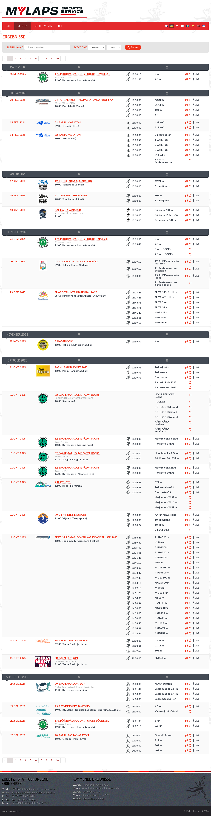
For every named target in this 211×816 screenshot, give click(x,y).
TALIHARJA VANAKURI (68, 209)
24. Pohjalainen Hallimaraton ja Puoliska (28, 792)
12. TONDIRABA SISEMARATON (73, 180)
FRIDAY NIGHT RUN (66, 657)
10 (57, 58)
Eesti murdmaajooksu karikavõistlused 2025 (86, 537)
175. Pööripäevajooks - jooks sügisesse (82, 720)
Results (22, 26)
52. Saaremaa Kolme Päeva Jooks (77, 394)
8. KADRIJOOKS (64, 341)
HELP (61, 26)
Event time (80, 47)
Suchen (133, 47)
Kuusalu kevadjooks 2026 (91, 795)
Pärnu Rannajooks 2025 (71, 367)
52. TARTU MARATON (68, 122)
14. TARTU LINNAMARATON (71, 640)
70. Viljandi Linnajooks (70, 514)
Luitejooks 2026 (86, 791)
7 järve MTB (63, 481)
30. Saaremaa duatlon (70, 683)
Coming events (43, 26)
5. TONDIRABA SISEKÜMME (71, 195)
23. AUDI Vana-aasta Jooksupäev (76, 261)
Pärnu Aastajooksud (88, 798)
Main (8, 26)
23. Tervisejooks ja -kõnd (72, 706)
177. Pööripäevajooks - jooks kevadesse (82, 73)
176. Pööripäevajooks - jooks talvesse (81, 238)
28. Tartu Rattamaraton (72, 735)
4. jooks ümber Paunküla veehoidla (96, 788)
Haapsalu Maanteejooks (90, 784)
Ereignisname (15, 47)
